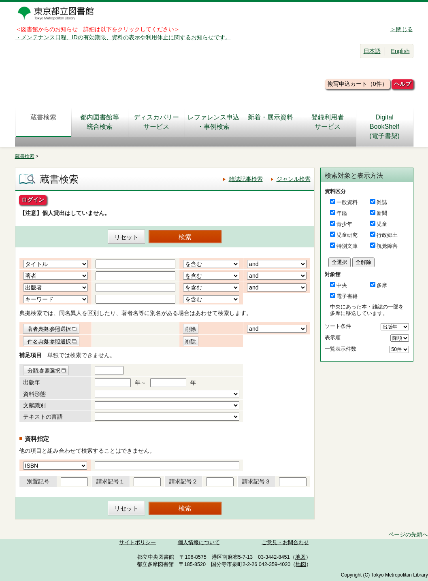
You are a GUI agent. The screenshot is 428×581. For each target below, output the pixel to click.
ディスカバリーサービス (156, 122)
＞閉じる (401, 29)
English (400, 51)
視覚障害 (387, 246)
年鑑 (341, 213)
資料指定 (37, 438)
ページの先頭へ (408, 534)
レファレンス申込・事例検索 (213, 122)
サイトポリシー (137, 542)
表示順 (333, 337)
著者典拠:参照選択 (49, 329)
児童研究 (347, 235)
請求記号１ (110, 481)
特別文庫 (347, 246)
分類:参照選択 (44, 371)
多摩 (382, 285)
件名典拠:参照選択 (49, 341)
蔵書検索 (43, 122)
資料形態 (34, 394)
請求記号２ (183, 481)
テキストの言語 (43, 416)
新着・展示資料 (270, 122)
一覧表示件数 (340, 349)
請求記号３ (256, 481)
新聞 (382, 213)
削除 (190, 329)
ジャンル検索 (294, 179)
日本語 (372, 51)
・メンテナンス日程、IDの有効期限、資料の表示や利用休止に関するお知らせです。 (123, 37)
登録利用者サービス (327, 122)
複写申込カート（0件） (358, 84)
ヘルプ (402, 84)
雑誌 (382, 202)
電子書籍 (347, 296)
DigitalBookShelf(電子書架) (384, 126)
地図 (300, 557)
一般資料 (347, 202)
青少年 (344, 224)
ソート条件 (338, 326)
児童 (382, 224)
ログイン (32, 199)
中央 (341, 285)
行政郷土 (387, 235)
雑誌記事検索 (246, 179)
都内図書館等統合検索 (99, 122)
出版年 (31, 382)
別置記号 (38, 481)
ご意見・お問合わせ (285, 542)
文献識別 (34, 405)
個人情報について (199, 542)
